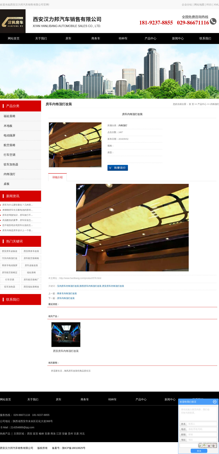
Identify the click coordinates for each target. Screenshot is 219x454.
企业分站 (187, 4)
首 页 (191, 104)
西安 (29, 433)
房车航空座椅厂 (31, 279)
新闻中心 (178, 38)
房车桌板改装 (31, 265)
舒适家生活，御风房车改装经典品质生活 (71, 371)
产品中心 (150, 38)
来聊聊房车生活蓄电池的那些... (17, 210)
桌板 (6, 183)
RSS (209, 4)
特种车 (123, 38)
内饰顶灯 (9, 174)
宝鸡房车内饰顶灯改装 (68, 286)
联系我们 (205, 38)
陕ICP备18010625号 (74, 448)
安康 (47, 433)
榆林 (41, 433)
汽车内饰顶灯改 (9, 258)
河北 (82, 433)
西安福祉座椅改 (31, 286)
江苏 (59, 433)
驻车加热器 (11, 164)
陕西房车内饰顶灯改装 (90, 286)
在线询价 (117, 168)
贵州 (70, 433)
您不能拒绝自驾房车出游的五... (17, 225)
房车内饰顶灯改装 (66, 298)
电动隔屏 (9, 135)
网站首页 (14, 38)
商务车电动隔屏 (9, 265)
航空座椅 (9, 145)
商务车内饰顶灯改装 (67, 293)
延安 (35, 433)
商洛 (53, 433)
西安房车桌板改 (9, 251)
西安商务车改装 (31, 251)
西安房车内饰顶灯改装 (113, 286)
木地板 (8, 125)
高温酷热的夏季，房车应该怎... (17, 220)
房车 (68, 38)
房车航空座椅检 (31, 258)
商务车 (95, 38)
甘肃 (76, 433)
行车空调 (9, 154)
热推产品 (5, 433)
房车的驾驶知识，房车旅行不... (17, 215)
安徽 (64, 433)
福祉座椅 (9, 116)
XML (216, 4)
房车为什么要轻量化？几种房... (17, 205)
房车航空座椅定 (9, 272)
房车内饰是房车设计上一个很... (17, 230)
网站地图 (199, 4)
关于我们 (41, 38)
